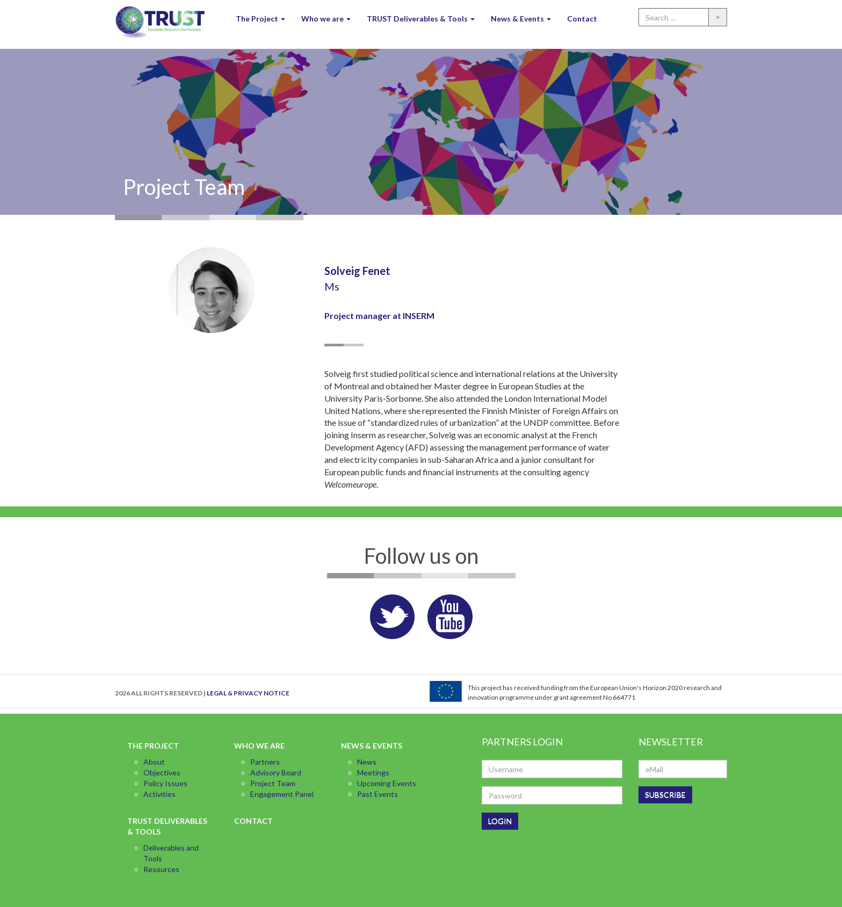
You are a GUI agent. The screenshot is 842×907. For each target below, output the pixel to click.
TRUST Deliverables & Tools (421, 18)
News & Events (521, 18)
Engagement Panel (282, 794)
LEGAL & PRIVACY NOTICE (248, 693)
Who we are (326, 18)
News (366, 761)
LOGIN (500, 820)
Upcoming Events (386, 783)
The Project (260, 18)
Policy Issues (165, 783)
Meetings (373, 772)
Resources (161, 869)
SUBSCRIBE (665, 794)
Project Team (272, 783)
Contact (582, 18)
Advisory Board (275, 772)
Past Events (377, 794)
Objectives (161, 772)
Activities (159, 794)
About (154, 761)
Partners (265, 761)
